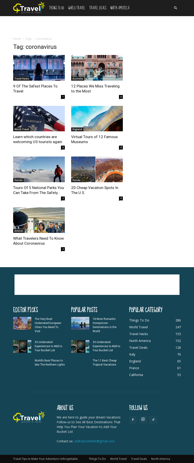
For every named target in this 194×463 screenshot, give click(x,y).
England (77, 129)
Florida (18, 180)
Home (17, 39)
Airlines (19, 230)
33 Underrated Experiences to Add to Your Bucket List (48, 346)
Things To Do (56, 8)
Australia (78, 78)
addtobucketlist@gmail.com (94, 441)
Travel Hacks (22, 78)
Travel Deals (97, 8)
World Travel (76, 8)
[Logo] (30, 7)
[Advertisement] (97, 26)
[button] (175, 8)
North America (119, 8)
